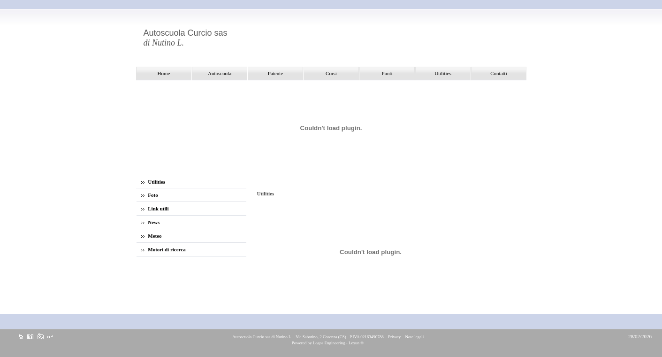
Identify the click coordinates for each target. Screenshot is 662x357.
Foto (149, 195)
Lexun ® (356, 343)
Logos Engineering (329, 343)
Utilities (153, 182)
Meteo (151, 236)
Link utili (155, 208)
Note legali (414, 336)
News (150, 222)
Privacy (394, 336)
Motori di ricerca (163, 249)
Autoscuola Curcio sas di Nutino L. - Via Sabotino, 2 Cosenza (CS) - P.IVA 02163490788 (308, 336)
